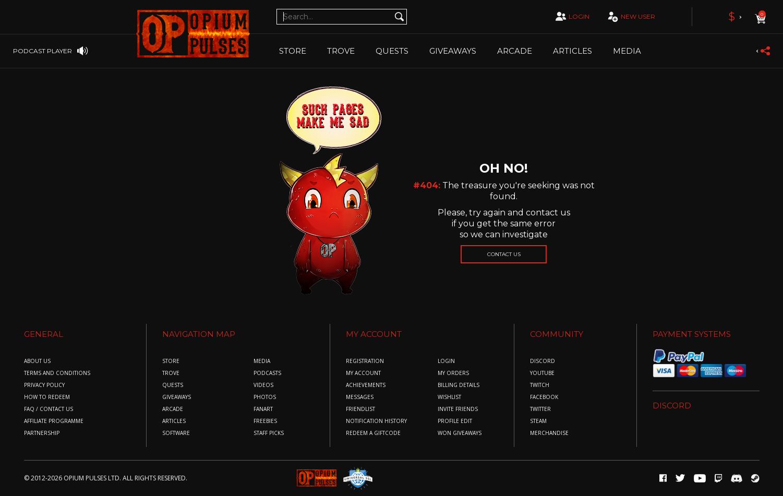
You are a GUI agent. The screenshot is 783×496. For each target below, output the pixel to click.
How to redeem (47, 397)
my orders (453, 373)
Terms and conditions (57, 373)
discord (542, 361)
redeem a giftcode (373, 433)
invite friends (458, 409)
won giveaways (459, 433)
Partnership (41, 433)
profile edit (455, 421)
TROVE (341, 51)
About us (37, 361)
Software (176, 433)
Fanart (263, 409)
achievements (366, 385)
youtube (542, 373)
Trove (170, 373)
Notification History (376, 421)
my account (363, 373)
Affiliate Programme (53, 421)
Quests (392, 51)
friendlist (360, 409)
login (571, 16)
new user (630, 17)
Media (627, 51)
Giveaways (452, 51)
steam (538, 421)
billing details (458, 385)
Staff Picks (269, 433)
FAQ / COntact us (48, 409)
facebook (544, 397)
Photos (265, 397)
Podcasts (267, 373)
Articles (572, 51)
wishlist (449, 397)
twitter (540, 409)
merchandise (549, 433)
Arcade (514, 51)
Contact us (504, 254)
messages (360, 397)
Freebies (265, 421)
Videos (263, 385)
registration (365, 361)
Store (292, 51)
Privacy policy (44, 385)
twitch (539, 385)
